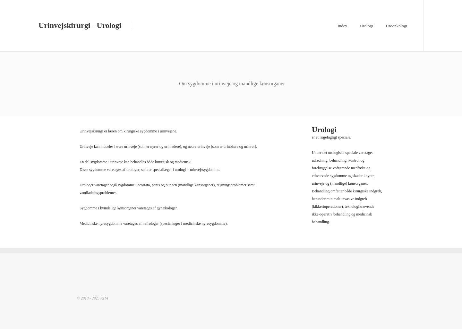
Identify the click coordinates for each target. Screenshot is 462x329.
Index (342, 25)
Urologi (366, 25)
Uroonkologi (396, 25)
